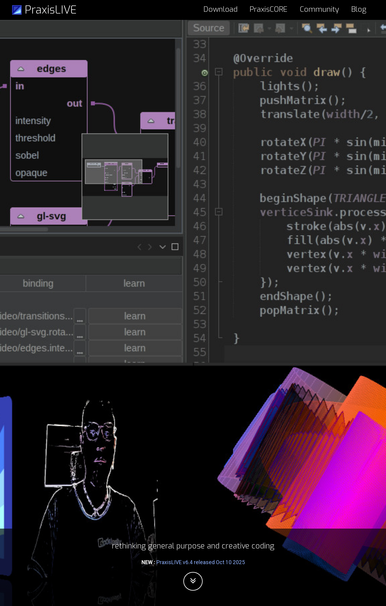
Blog (358, 9)
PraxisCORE (268, 9)
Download (221, 9)
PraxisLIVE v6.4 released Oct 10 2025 (201, 562)
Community (319, 9)
